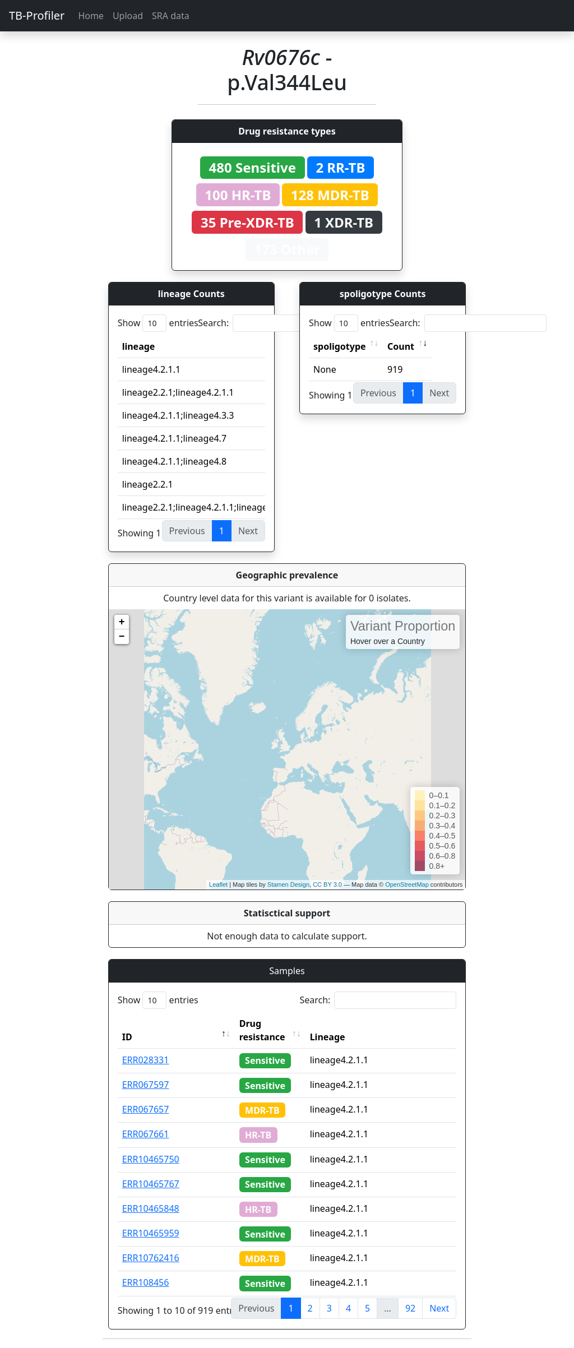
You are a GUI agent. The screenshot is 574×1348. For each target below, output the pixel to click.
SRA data (170, 16)
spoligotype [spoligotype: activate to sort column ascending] (339, 346)
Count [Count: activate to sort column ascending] (400, 346)
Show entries (158, 323)
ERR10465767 (150, 1184)
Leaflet (218, 884)
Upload (128, 16)
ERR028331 (145, 1060)
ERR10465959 (150, 1233)
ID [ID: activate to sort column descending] (127, 1037)
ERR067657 (145, 1109)
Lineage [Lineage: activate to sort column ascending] (327, 1037)
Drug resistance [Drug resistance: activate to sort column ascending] (262, 1030)
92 (410, 1308)
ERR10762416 (150, 1258)
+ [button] (122, 622)
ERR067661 (145, 1134)
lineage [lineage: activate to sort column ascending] (138, 346)
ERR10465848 (150, 1208)
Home (91, 16)
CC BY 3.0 (327, 884)
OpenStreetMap (407, 884)
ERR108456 (145, 1282)
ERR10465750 (150, 1159)
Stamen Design (288, 884)
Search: (276, 323)
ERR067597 (145, 1084)
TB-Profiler (36, 15)
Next (439, 1308)
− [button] (122, 636)
